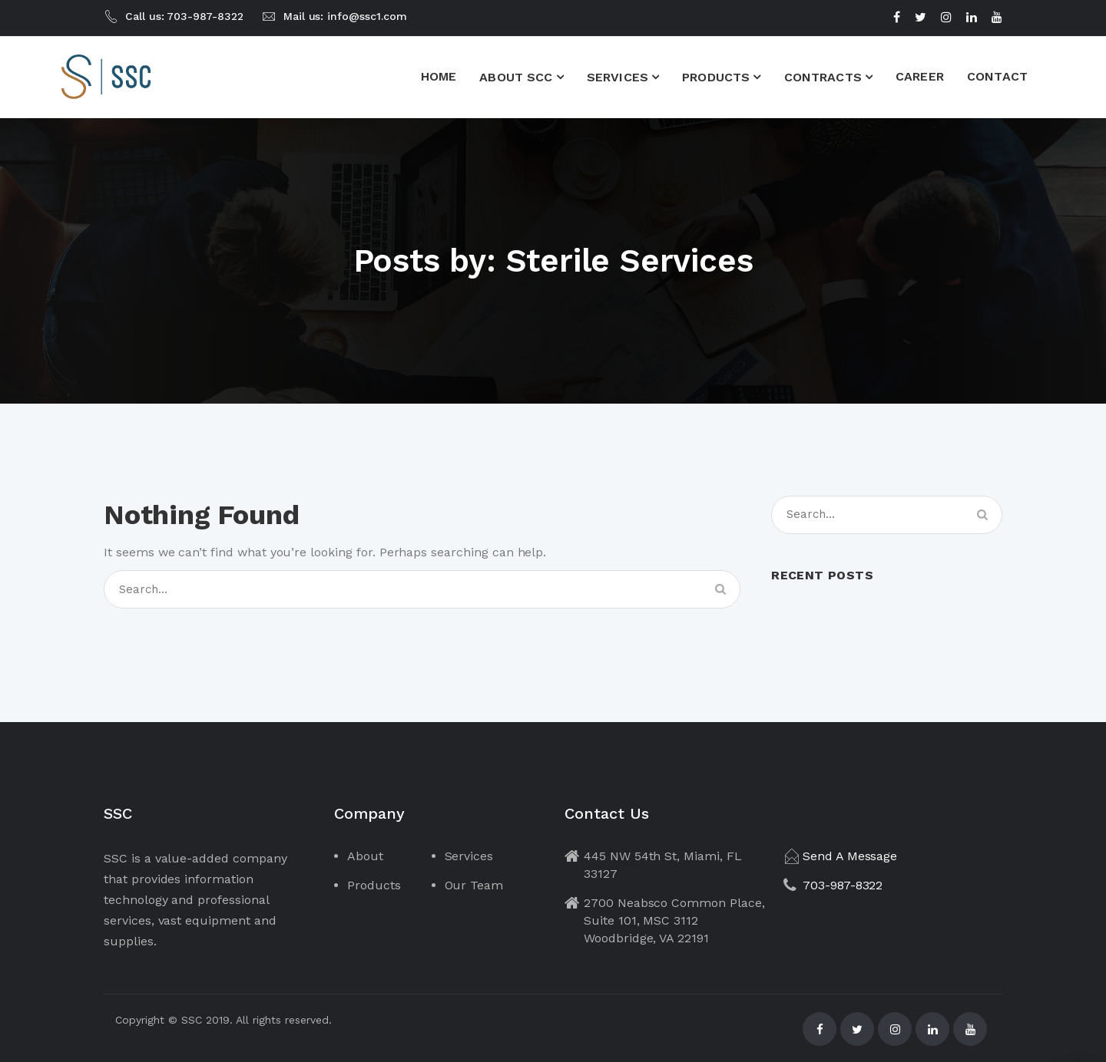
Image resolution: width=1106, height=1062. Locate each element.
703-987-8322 (842, 885)
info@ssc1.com (366, 16)
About (365, 856)
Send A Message (850, 856)
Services (469, 856)
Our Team (474, 885)
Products (374, 885)
